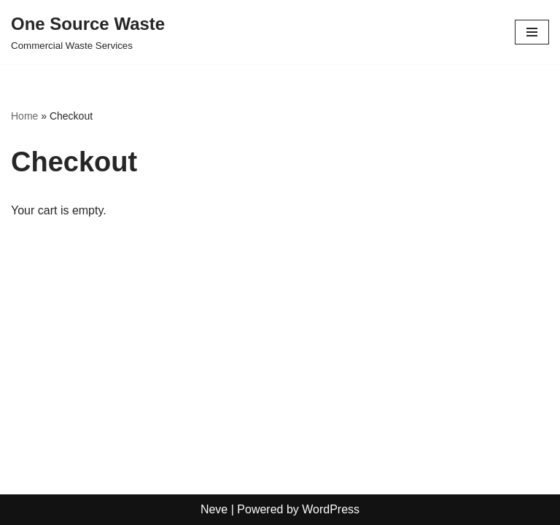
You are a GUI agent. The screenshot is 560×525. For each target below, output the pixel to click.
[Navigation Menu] (532, 32)
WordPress (330, 509)
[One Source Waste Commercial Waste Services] (88, 32)
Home (24, 116)
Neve (214, 509)
